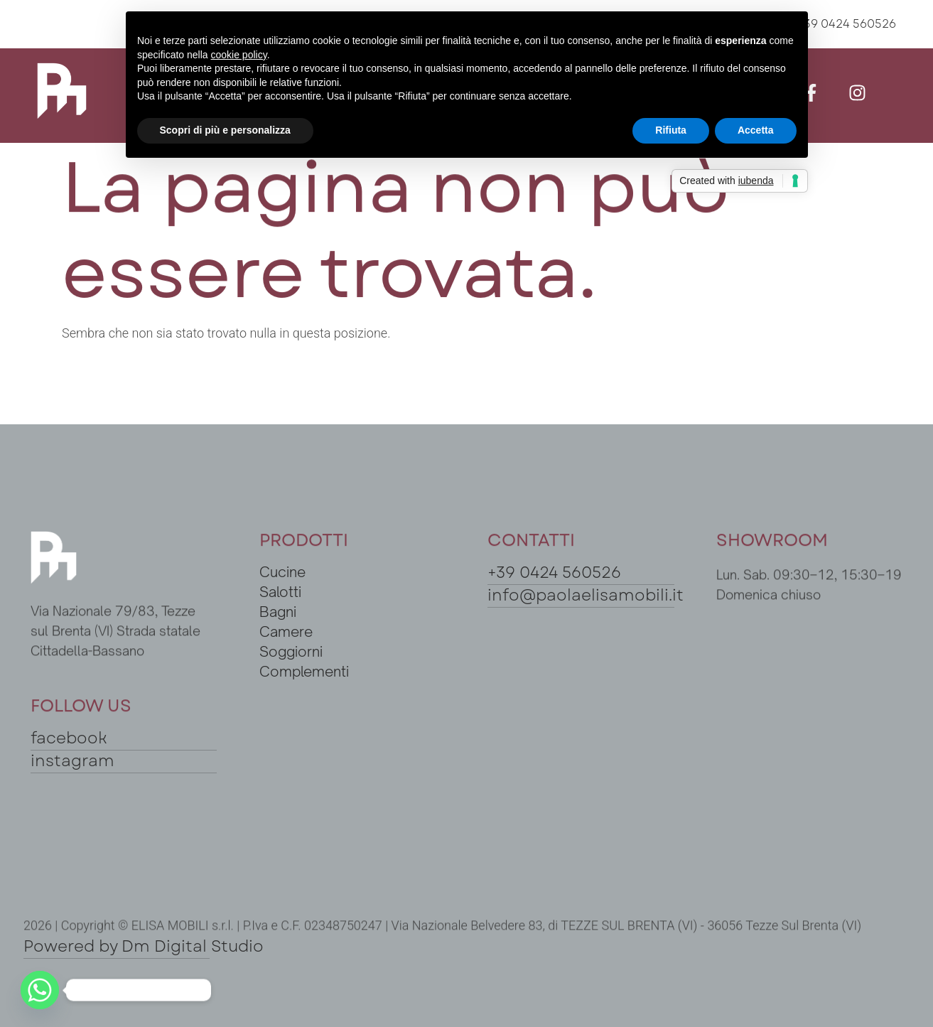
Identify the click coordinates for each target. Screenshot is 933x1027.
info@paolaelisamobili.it (585, 595)
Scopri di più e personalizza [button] (225, 130)
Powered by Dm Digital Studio (143, 946)
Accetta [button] (756, 130)
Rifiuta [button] (670, 130)
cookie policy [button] (238, 54)
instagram (72, 760)
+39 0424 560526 (554, 572)
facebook (69, 738)
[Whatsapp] (40, 990)
